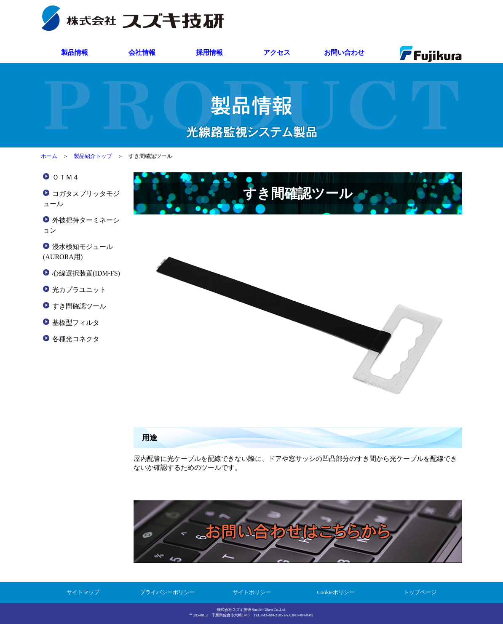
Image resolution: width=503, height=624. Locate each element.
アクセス (276, 52)
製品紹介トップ (93, 156)
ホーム (49, 156)
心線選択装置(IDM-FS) (86, 273)
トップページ (420, 592)
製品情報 (74, 52)
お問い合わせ (344, 52)
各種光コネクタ (75, 339)
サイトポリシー (252, 592)
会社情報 (141, 52)
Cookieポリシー (336, 592)
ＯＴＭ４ (65, 177)
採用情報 (209, 52)
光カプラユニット (79, 289)
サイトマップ (83, 592)
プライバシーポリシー (167, 592)
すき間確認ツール (79, 306)
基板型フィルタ (75, 322)
